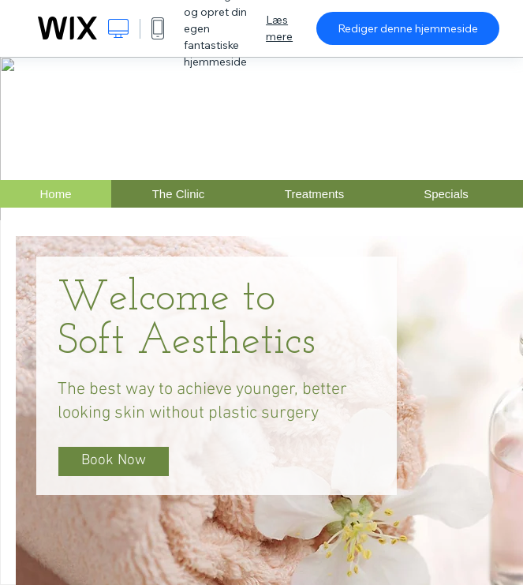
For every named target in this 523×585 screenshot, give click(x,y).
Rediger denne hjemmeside (408, 28)
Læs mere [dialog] (279, 28)
